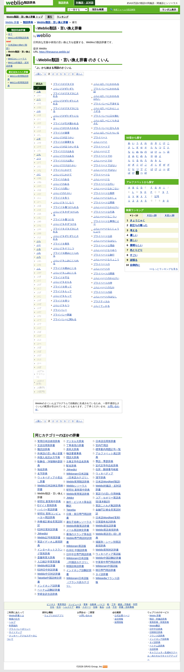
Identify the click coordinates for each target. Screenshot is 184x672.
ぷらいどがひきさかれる (66, 128)
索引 (49, 16)
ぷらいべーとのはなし (105, 296)
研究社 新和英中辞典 (78, 489)
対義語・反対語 (84, 2)
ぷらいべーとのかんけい (106, 278)
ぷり (38, 245)
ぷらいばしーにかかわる (106, 84)
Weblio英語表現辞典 (107, 529)
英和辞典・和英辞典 (159, 622)
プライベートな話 (102, 236)
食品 (102, 607)
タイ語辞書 (102, 574)
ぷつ (38, 158)
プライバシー (60, 310)
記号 (157, 196)
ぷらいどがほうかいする (66, 146)
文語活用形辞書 (46, 445)
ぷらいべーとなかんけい (106, 207)
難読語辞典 (43, 449)
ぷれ (38, 253)
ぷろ (38, 257)
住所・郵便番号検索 (107, 469)
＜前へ (38, 74)
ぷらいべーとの (101, 269)
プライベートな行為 (103, 212)
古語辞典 (154, 649)
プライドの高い (61, 188)
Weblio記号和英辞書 (48, 537)
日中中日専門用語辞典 (78, 554)
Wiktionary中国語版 (107, 565)
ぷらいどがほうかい (63, 137)
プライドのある (61, 179)
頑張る (133, 260)
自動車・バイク (97, 604)
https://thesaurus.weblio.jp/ (54, 51)
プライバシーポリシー (20, 629)
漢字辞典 (101, 477)
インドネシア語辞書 (48, 585)
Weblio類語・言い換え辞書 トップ (24, 16)
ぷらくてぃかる (101, 306)
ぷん (38, 269)
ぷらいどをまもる (62, 282)
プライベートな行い (103, 184)
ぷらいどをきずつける (64, 224)
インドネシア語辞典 (159, 639)
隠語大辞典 (72, 457)
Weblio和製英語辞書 (77, 525)
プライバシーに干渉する (106, 103)
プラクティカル (101, 301)
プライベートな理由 (103, 245)
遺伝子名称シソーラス (78, 521)
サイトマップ (15, 632)
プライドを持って (62, 286)
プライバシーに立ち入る (106, 128)
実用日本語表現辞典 (48, 441)
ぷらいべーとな (101, 179)
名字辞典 (42, 473)
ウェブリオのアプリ (54, 615)
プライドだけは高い (63, 160)
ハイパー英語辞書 (47, 509)
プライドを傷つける (63, 219)
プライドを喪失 (61, 243)
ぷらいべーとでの (102, 160)
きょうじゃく (137, 220)
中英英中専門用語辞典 (108, 562)
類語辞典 (63, 2)
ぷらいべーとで (101, 151)
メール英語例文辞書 (77, 530)
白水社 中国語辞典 (76, 550)
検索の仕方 (14, 619)
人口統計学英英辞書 (48, 561)
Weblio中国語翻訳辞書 (108, 557)
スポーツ (86, 607)
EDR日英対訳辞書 (47, 529)
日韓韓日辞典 (156, 632)
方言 (114, 607)
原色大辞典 (72, 449)
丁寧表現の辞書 (75, 445)
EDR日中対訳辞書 (47, 569)
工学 (113, 604)
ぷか (38, 111)
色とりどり (136, 250)
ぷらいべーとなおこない (106, 188)
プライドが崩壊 (61, 132)
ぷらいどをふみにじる (64, 272)
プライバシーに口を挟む (106, 116)
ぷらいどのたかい (62, 193)
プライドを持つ (61, 300)
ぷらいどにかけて (62, 174)
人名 (108, 607)
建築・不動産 (124, 604)
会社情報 (118, 619)
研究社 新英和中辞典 (49, 501)
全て (10, 34)
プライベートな (101, 174)
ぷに (38, 174)
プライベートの (101, 264)
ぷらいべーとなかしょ (105, 197)
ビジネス (51, 604)
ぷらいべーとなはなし (105, 240)
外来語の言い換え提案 (50, 453)
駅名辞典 (71, 465)
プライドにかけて (62, 170)
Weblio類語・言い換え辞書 (52, 22)
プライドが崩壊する (63, 142)
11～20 (152, 215)
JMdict (70, 497)
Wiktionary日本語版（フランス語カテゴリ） (77, 582)
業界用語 (62, 604)
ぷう (38, 99)
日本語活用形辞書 (106, 441)
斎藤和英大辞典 (46, 557)
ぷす (38, 139)
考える (133, 230)
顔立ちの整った (139, 225)
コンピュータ (74, 604)
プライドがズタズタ (63, 84)
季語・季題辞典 (104, 461)
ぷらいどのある (61, 184)
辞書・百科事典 (126, 607)
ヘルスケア (68, 607)
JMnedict (42, 533)
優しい (133, 235)
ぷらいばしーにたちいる (106, 132)
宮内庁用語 (102, 445)
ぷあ (38, 91)
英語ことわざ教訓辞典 (108, 505)
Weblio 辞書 (12, 22)
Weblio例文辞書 (46, 565)
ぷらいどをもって (62, 296)
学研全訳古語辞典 (47, 594)
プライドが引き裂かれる (66, 123)
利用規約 (13, 625)
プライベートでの (102, 156)
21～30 (169, 215)
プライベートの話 (102, 292)
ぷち (38, 154)
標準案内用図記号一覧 (108, 449)
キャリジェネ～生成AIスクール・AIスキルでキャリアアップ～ (162, 655)
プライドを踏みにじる (64, 268)
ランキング (62, 16)
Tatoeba (70, 509)
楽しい (133, 240)
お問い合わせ (85, 615)
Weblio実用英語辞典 (77, 493)
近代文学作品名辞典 (107, 465)
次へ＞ (79, 74)
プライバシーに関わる (64, 319)
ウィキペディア (104, 473)
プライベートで (101, 146)
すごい (133, 255)
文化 (52, 607)
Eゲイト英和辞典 (47, 505)
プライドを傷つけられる (66, 207)
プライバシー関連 (62, 314)
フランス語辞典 (157, 635)
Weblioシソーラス (76, 485)
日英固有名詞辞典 (106, 521)
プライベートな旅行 (103, 254)
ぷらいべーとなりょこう (106, 259)
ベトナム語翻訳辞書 (48, 589)
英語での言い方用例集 (108, 493)
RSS (105, 667)
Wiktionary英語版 (76, 546)
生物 (95, 607)
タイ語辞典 (155, 642)
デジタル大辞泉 (75, 441)
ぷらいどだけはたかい (64, 165)
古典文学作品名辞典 (77, 461)
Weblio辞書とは (16, 615)
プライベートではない (105, 165)
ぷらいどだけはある (63, 156)
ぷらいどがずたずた (63, 88)
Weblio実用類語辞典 (77, 481)
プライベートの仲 (102, 283)
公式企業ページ (122, 615)
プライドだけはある (63, 151)
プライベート (100, 137)
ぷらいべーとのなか (103, 287)
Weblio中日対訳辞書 (48, 573)
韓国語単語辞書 (75, 566)
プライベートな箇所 (103, 193)
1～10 (133, 215)
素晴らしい (136, 245)
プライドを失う (61, 197)
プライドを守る (61, 277)
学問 (135, 604)
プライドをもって (62, 291)
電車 (85, 604)
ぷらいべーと (100, 142)
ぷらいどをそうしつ (63, 248)
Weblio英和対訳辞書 (107, 549)
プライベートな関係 (103, 202)
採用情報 (118, 622)
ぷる (38, 249)
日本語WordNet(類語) (108, 481)
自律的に (135, 265)
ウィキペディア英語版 (108, 553)
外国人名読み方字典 (48, 457)
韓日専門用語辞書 (106, 570)
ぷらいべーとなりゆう (105, 250)
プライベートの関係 (103, 273)
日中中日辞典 (156, 629)
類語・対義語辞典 (158, 619)
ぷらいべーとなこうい (105, 216)
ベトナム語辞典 (157, 645)
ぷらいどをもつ (61, 305)
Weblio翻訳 (155, 625)
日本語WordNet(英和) (108, 517)
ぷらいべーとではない (105, 170)
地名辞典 (42, 469)
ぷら (38, 241)
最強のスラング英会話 (78, 534)
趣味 (78, 607)
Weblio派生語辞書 (106, 525)
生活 (58, 607)
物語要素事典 (73, 453)
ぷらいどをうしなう (63, 202)
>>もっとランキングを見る (164, 269)
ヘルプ (12, 622)
